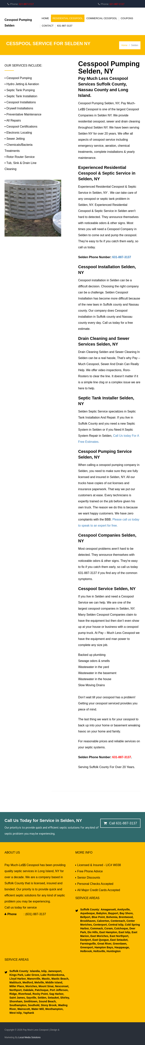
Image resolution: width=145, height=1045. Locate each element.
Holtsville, (99, 951)
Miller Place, (17, 986)
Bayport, (113, 913)
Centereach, (118, 920)
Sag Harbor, (56, 993)
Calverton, (103, 920)
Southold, (33, 1005)
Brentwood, (125, 917)
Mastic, (46, 978)
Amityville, (123, 909)
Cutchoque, (121, 928)
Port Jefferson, (59, 990)
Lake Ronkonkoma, (52, 974)
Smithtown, (30, 1001)
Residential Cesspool (68, 18)
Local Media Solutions (29, 1037)
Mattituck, (15, 982)
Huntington (113, 951)
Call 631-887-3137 (120, 823)
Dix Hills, (93, 932)
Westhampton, (54, 1009)
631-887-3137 (64, 25)
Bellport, (85, 917)
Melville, (39, 982)
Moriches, (31, 986)
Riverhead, (25, 993)
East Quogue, (101, 939)
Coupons (127, 18)
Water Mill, (37, 1009)
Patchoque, (41, 990)
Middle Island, (54, 982)
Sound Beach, (47, 1001)
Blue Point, (98, 917)
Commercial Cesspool (101, 18)
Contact (48, 25)
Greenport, (87, 947)
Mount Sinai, (46, 986)
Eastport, (86, 939)
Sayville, (31, 997)
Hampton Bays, (104, 947)
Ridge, (13, 993)
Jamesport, (54, 971)
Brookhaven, (88, 920)
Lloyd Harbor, (17, 978)
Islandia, (35, 971)
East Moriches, (99, 936)
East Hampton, (108, 932)
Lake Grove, (32, 974)
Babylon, (101, 913)
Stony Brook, (48, 1005)
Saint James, (17, 997)
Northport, (15, 990)
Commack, (96, 928)
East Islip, (124, 932)
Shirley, (64, 997)
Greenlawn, (119, 943)
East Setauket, (119, 939)
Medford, (28, 982)
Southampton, (18, 1005)
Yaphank (28, 1012)
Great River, (104, 943)
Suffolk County (89, 909)
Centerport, (100, 924)
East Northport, (119, 936)
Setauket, (53, 997)
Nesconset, (61, 986)
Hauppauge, (122, 947)
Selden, (42, 997)
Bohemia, (112, 917)
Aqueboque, (88, 913)
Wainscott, (24, 1009)
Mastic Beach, (60, 978)
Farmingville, (88, 943)
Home (45, 18)
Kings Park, (16, 974)
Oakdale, (28, 990)
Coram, (108, 928)
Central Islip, (116, 924)
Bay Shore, (126, 913)
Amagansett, (108, 909)
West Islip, (15, 1012)
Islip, (43, 971)
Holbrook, (86, 951)
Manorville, (33, 978)
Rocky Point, (40, 993)
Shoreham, (16, 1001)
